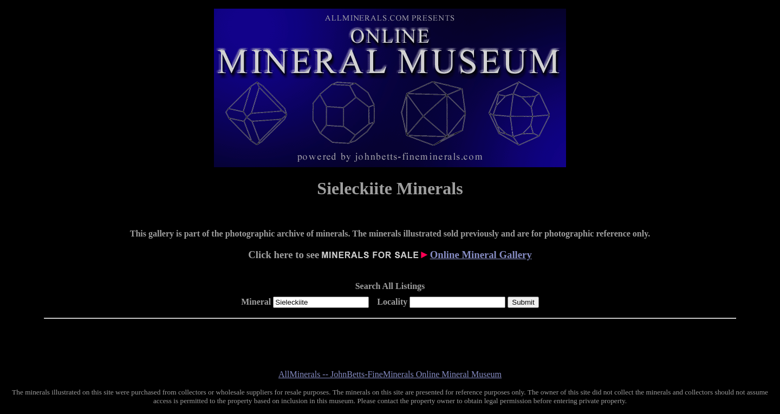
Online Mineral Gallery (481, 254)
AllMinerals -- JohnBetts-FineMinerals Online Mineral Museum (390, 374)
